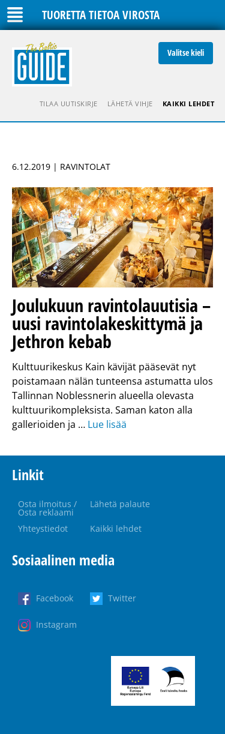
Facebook (54, 598)
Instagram (56, 624)
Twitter (122, 598)
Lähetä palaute (120, 504)
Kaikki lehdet (189, 103)
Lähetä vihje (130, 103)
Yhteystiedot (43, 528)
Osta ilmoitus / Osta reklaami (47, 508)
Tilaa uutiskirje (69, 103)
